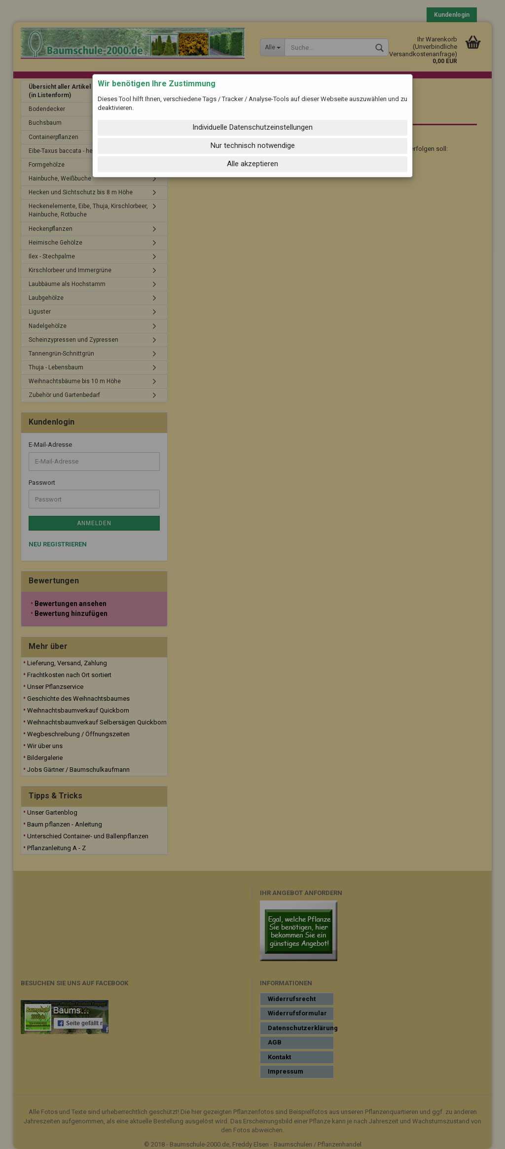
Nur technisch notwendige (253, 145)
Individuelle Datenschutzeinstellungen (252, 127)
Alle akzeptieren (252, 163)
